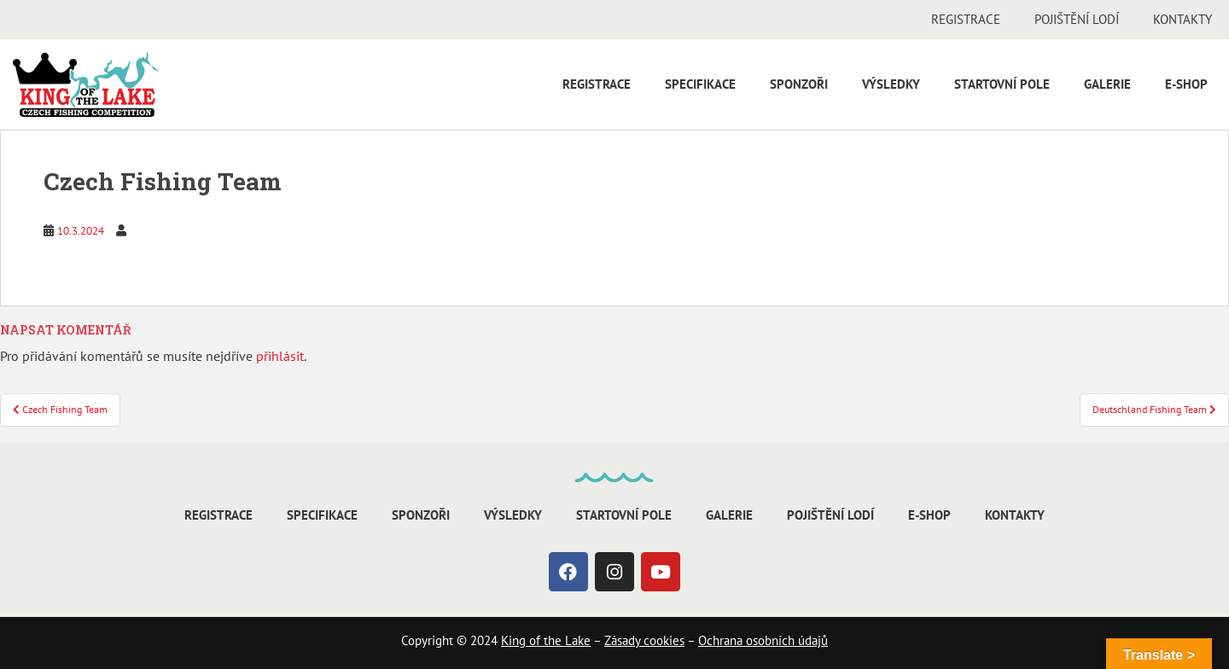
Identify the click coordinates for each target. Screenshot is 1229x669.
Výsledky (891, 84)
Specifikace (700, 84)
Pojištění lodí (1076, 19)
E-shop (1186, 84)
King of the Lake (546, 640)
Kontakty (1182, 19)
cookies (662, 640)
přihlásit (280, 355)
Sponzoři (799, 84)
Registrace (965, 19)
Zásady (622, 640)
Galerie (1107, 84)
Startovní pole (1002, 84)
